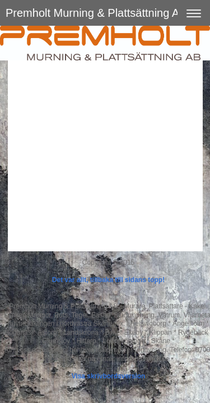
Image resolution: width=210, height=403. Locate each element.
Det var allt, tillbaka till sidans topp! (108, 280)
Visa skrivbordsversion (109, 376)
